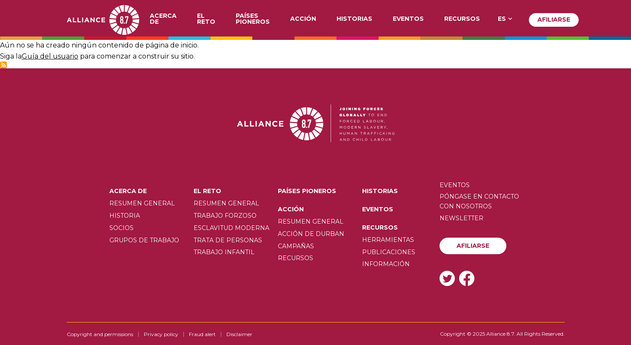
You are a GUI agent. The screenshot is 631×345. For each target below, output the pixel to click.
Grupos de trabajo (144, 240)
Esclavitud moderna (231, 228)
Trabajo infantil (224, 252)
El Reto (206, 19)
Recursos (462, 19)
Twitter (447, 278)
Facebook (467, 278)
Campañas (296, 246)
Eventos (408, 19)
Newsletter (461, 218)
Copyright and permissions (100, 334)
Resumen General (142, 203)
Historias (354, 19)
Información (386, 264)
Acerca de (163, 19)
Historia (124, 215)
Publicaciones (388, 252)
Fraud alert (202, 334)
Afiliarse (553, 19)
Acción (303, 19)
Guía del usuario (50, 56)
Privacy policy (161, 334)
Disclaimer (239, 334)
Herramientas (388, 240)
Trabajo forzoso (225, 215)
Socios (121, 228)
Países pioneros (253, 19)
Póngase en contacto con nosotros (479, 201)
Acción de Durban (311, 234)
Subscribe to (3, 65)
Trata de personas (228, 240)
